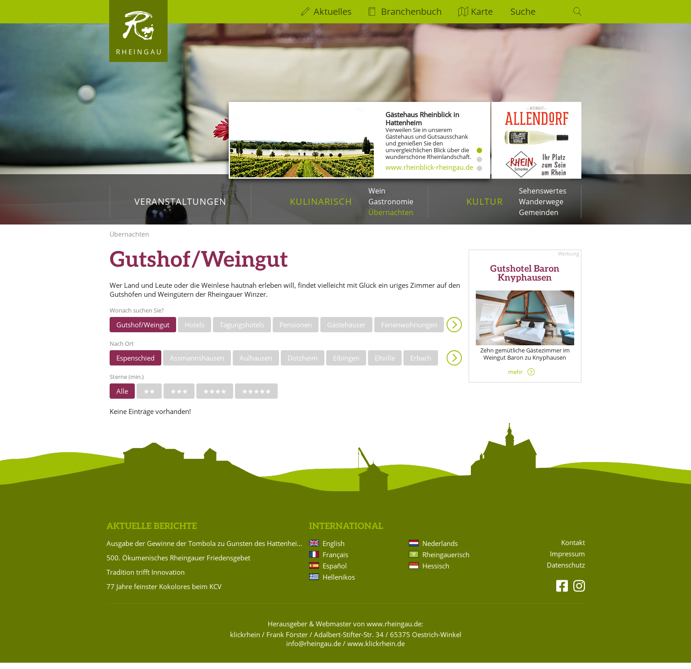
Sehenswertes (543, 191)
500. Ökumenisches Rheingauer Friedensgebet (178, 563)
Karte (482, 11)
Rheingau (139, 51)
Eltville (385, 364)
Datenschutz (566, 571)
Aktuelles (333, 11)
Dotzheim (303, 364)
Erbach (420, 364)
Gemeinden (538, 212)
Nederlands (440, 549)
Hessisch (435, 572)
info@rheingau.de (313, 649)
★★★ (179, 397)
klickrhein (245, 640)
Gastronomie (390, 202)
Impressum (567, 560)
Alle (122, 397)
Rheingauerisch (446, 560)
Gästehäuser (346, 330)
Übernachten (390, 212)
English (334, 549)
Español (335, 572)
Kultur (484, 201)
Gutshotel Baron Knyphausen (524, 280)
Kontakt (573, 549)
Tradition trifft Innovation (145, 578)
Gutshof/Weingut (142, 330)
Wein (376, 191)
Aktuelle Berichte (151, 533)
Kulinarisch (321, 201)
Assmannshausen (197, 364)
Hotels (194, 330)
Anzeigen (454, 331)
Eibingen (346, 364)
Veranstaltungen (180, 201)
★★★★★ (256, 397)
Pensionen (295, 330)
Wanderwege (541, 202)
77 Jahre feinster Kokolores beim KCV (163, 592)
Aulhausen (255, 364)
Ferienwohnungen (409, 330)
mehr (515, 378)
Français (335, 560)
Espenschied (135, 364)
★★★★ (214, 397)
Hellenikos (339, 583)
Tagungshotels (242, 330)
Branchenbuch (411, 11)
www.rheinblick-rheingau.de (429, 167)
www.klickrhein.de (376, 649)
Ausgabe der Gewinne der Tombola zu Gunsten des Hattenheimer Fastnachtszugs (206, 549)
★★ (149, 397)
